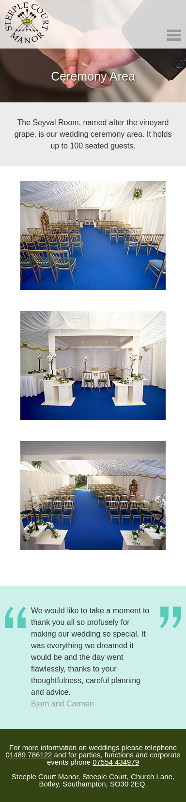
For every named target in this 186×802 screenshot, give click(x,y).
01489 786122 (28, 755)
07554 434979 (116, 762)
